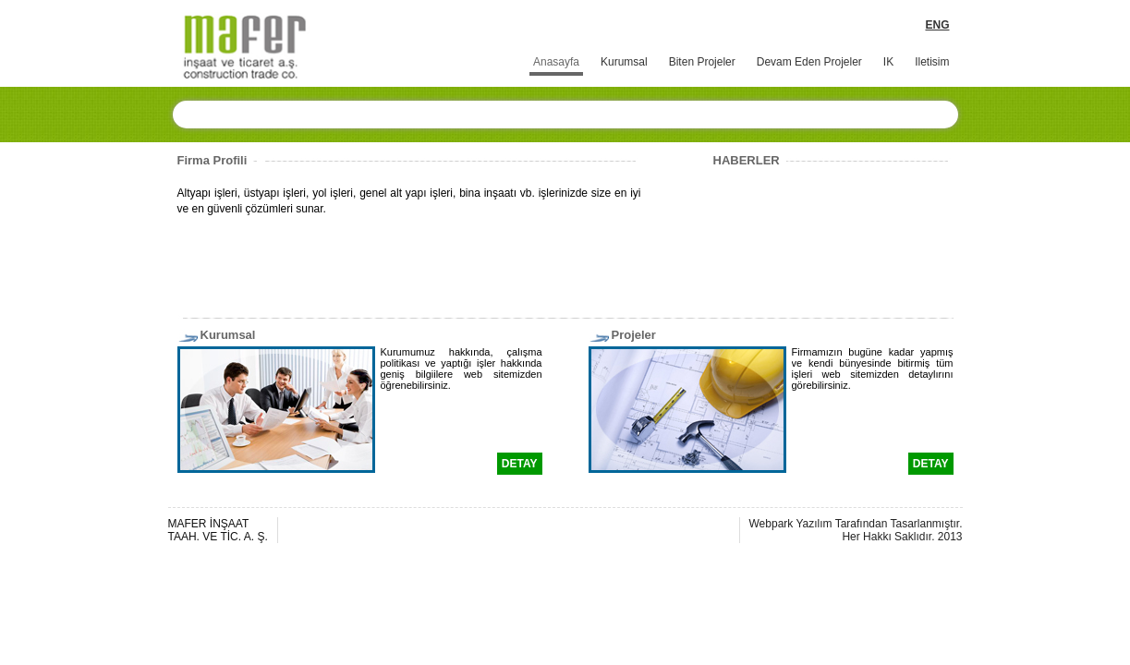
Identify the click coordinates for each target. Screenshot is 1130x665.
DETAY (520, 463)
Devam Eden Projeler (809, 61)
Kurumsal (624, 61)
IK (888, 61)
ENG (937, 24)
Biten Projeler (702, 61)
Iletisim (932, 61)
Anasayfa (556, 61)
